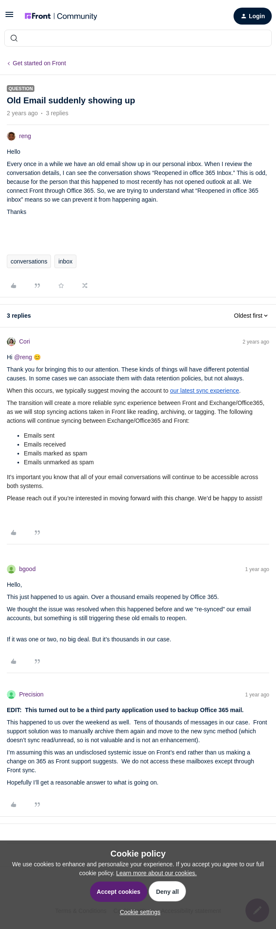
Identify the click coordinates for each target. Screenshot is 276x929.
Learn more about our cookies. (156, 873)
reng (25, 136)
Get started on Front (39, 63)
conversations (29, 261)
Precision (31, 694)
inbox (65, 261)
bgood (27, 569)
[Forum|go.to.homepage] (61, 16)
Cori (24, 341)
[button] (9, 17)
